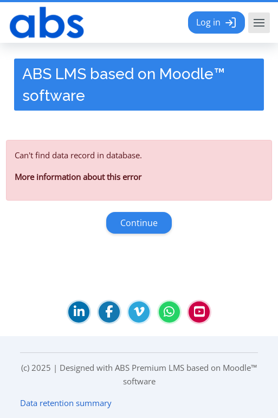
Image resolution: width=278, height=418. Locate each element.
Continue (139, 223)
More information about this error (78, 176)
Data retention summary (66, 402)
